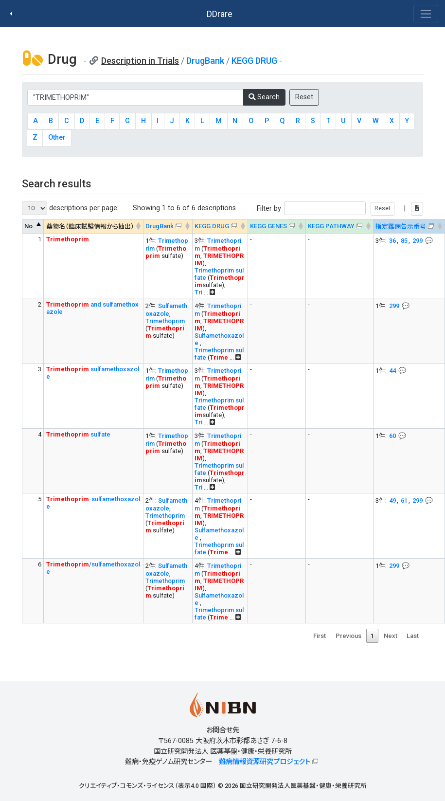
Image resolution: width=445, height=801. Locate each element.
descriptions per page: (70, 208)
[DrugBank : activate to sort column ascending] (167, 226)
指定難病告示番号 (400, 226)
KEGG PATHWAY (331, 226)
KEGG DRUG (254, 60)
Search (264, 97)
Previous (348, 635)
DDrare (219, 14)
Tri (198, 292)
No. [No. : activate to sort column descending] (29, 226)
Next (390, 635)
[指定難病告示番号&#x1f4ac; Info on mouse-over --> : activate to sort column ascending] (409, 226)
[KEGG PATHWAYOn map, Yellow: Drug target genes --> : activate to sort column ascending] (339, 226)
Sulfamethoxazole (166, 309)
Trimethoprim (165, 321)
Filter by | (340, 208)
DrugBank (205, 60)
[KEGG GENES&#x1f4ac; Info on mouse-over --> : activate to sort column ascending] (276, 226)
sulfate (78, 434)
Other (57, 137)
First (319, 635)
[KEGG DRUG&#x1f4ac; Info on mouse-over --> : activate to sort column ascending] (220, 226)
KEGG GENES (268, 226)
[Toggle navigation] (425, 13)
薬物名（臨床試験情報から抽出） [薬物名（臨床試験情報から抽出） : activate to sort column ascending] (90, 226)
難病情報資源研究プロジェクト (264, 762)
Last (413, 635)
